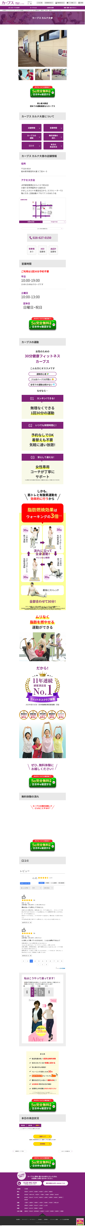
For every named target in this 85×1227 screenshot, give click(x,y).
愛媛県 (36, 1208)
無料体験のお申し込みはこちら (55, 1183)
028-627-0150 (42, 238)
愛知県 (26, 1199)
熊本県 (31, 1211)
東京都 (26, 1194)
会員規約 (40, 1219)
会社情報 (18, 1219)
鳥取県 (26, 1205)
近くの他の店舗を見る (42, 228)
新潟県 (26, 1197)
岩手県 (31, 1191)
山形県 (45, 1191)
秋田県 (41, 1191)
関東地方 (42, 10)
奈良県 (50, 1202)
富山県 (31, 1197)
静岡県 (60, 1197)
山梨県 (45, 1197)
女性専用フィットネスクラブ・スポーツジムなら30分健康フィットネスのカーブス (17, 10)
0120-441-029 (30, 1183)
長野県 (50, 1197)
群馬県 (52, 1194)
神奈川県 (31, 1194)
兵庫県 (45, 1202)
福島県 (50, 1191)
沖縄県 (61, 1211)
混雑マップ (42, 1136)
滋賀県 (31, 1202)
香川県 (31, 1208)
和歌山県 (56, 1202)
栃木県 (46, 10)
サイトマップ (24, 1219)
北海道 (26, 1189)
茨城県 (47, 1194)
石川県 (36, 1197)
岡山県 (36, 1205)
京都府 (36, 1202)
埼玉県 (37, 1194)
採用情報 (42, 1144)
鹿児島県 (36, 1211)
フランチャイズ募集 (54, 1219)
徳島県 (26, 1208)
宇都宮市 (50, 10)
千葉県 (42, 1194)
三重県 (26, 1202)
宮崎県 (52, 1211)
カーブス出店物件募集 (64, 1219)
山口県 (45, 1205)
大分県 (47, 1211)
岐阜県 (55, 1197)
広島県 (41, 1205)
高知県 (41, 1208)
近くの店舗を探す (36, 10)
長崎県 (42, 1211)
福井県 (41, 1197)
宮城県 (36, 1191)
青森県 (26, 1191)
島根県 (31, 1205)
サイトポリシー (33, 1219)
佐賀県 (57, 1211)
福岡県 (26, 1211)
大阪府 (41, 1202)
